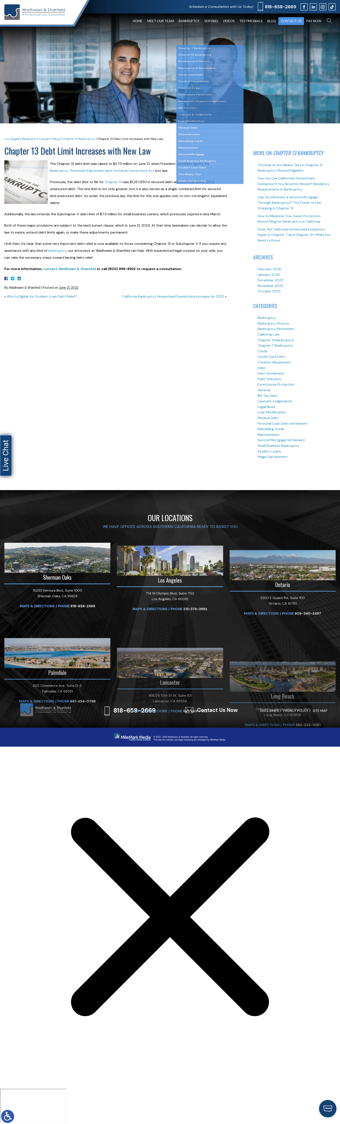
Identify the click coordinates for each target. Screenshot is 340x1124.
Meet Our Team (160, 21)
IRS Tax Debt (268, 395)
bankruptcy (57, 250)
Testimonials (251, 21)
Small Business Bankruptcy (278, 445)
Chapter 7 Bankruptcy (275, 345)
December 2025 (270, 280)
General (264, 390)
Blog (271, 21)
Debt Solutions (269, 379)
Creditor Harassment (274, 362)
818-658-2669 (280, 7)
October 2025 (269, 291)
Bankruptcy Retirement (276, 329)
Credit (263, 351)
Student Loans (269, 451)
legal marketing (185, 740)
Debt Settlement (271, 373)
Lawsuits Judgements (275, 401)
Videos (229, 21)
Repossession (269, 434)
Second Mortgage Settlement (281, 440)
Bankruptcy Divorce (273, 323)
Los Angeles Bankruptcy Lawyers (27, 139)
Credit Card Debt (271, 356)
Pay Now (313, 21)
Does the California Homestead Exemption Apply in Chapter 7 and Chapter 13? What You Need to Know (294, 235)
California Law (269, 334)
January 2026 (269, 274)
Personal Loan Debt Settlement (282, 423)
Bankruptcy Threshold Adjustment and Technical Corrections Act (102, 170)
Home (137, 21)
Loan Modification (272, 412)
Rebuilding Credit (271, 429)
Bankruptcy (189, 21)
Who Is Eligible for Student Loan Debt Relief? (42, 296)
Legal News (266, 407)
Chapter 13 (113, 182)
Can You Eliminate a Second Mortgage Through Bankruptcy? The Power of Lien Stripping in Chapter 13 (289, 203)
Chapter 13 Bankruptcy (78, 139)
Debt (262, 368)
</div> (33, 1105)
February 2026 (269, 269)
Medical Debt (268, 418)
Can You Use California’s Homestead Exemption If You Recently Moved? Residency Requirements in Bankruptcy (293, 184)
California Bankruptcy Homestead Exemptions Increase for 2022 (173, 296)
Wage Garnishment (273, 456)
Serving (211, 21)
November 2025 (270, 285)
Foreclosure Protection (276, 384)
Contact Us (291, 21)
